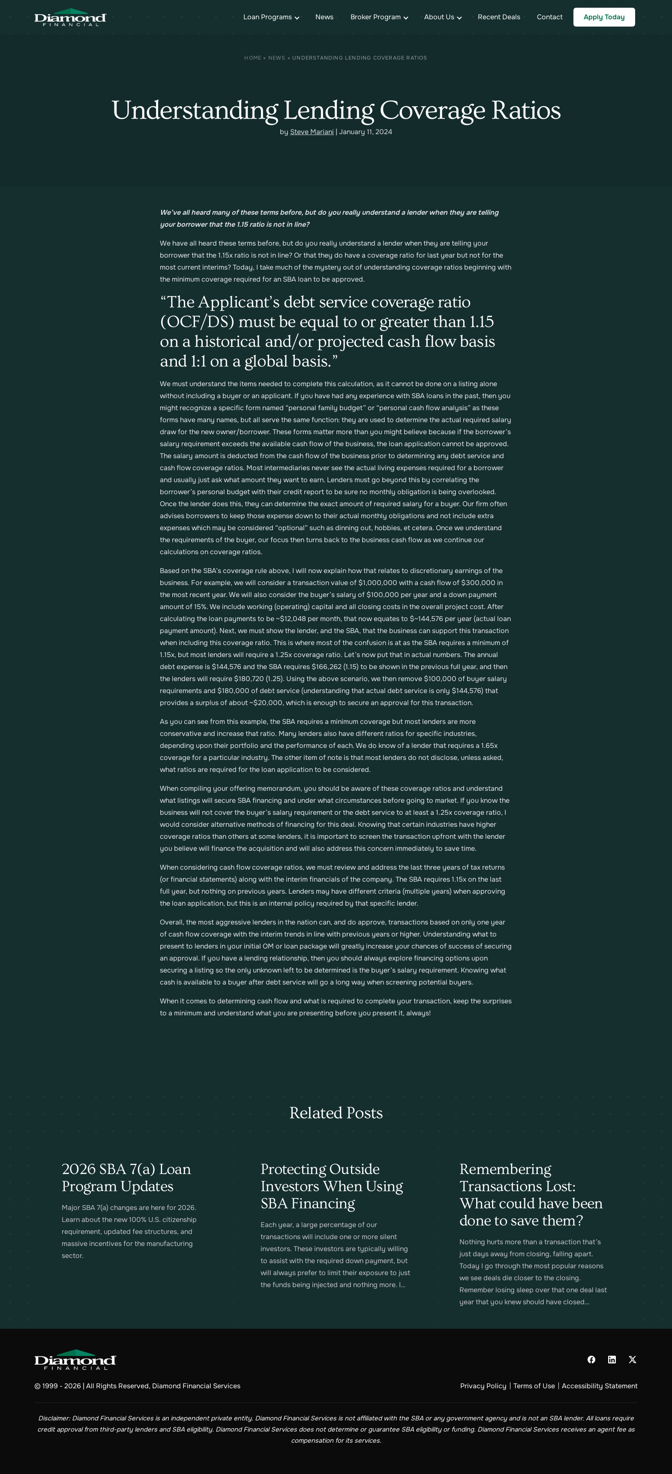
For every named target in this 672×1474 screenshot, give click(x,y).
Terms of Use (534, 1385)
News (324, 16)
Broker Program (376, 16)
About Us (439, 16)
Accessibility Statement (600, 1385)
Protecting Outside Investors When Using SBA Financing (332, 1186)
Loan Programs (267, 16)
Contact (550, 16)
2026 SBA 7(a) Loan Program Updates (126, 1178)
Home (252, 57)
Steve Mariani (312, 131)
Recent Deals (499, 16)
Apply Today (604, 16)
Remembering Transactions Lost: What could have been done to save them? (531, 1195)
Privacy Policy (483, 1385)
